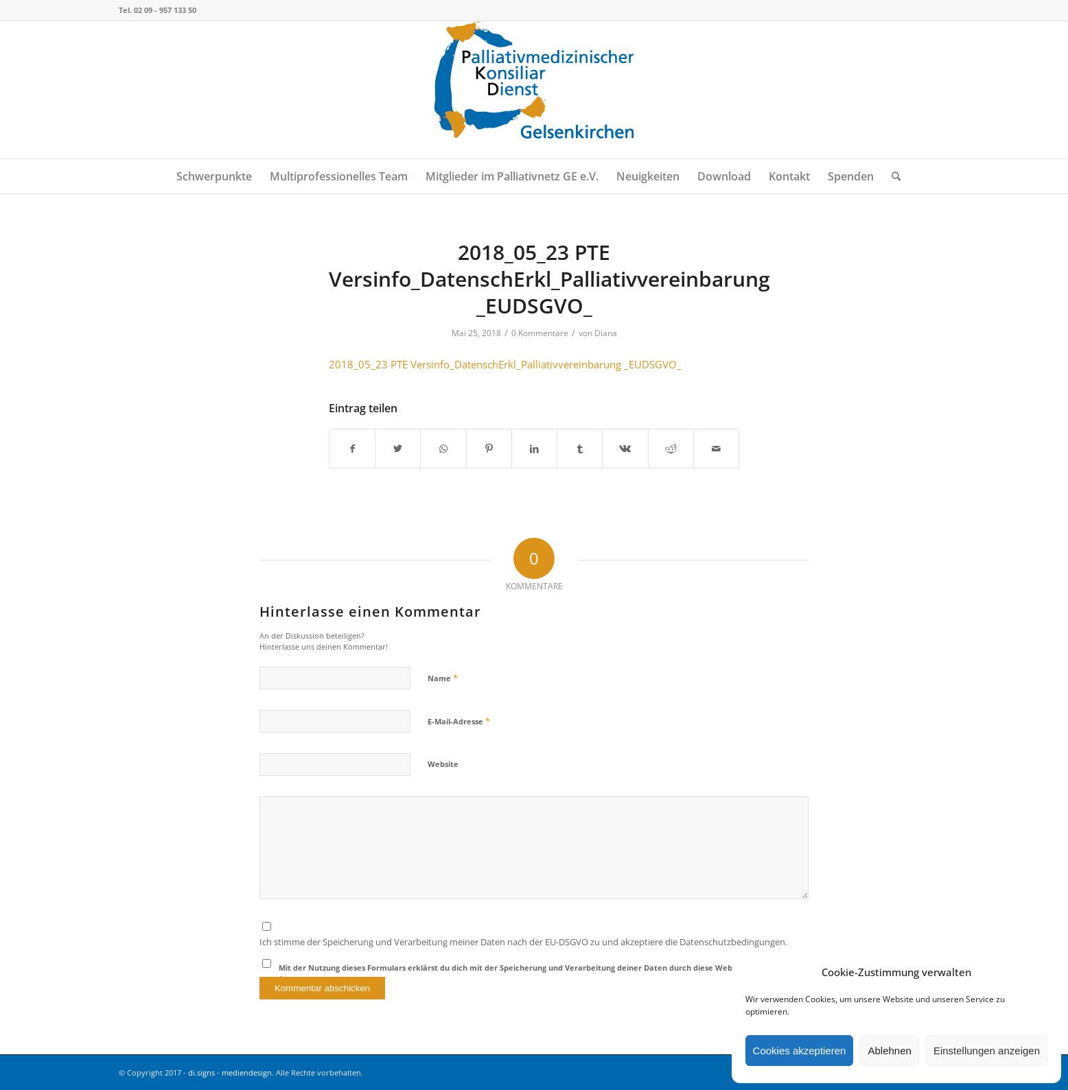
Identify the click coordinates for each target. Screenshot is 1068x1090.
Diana (605, 333)
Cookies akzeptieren (799, 1050)
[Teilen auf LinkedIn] (534, 448)
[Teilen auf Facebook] (352, 448)
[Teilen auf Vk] (625, 448)
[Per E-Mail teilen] (716, 448)
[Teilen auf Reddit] (671, 448)
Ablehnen (889, 1050)
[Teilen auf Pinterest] (489, 448)
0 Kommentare (539, 333)
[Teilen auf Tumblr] (579, 448)
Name (443, 678)
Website (443, 764)
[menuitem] (214, 176)
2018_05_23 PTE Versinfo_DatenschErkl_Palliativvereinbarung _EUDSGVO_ (505, 364)
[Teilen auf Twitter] (397, 448)
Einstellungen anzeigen (986, 1050)
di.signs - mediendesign (230, 1072)
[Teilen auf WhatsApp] (443, 448)
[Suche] (892, 176)
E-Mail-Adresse (459, 721)
